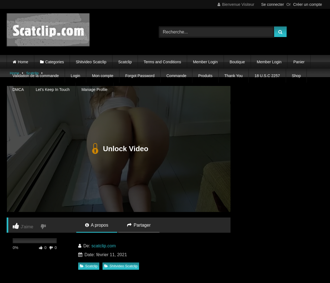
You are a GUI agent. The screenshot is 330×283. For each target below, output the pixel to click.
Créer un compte (307, 4)
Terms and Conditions (162, 62)
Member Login (205, 62)
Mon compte (102, 76)
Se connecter (272, 4)
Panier (298, 62)
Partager (139, 225)
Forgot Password (139, 76)
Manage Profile (95, 89)
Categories (54, 62)
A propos (96, 225)
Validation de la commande (35, 76)
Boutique (237, 62)
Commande (176, 76)
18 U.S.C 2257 (267, 76)
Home (23, 62)
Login (75, 76)
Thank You (233, 76)
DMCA (18, 89)
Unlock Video (118, 149)
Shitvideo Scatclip (91, 62)
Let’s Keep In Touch (52, 89)
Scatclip (125, 62)
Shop (296, 76)
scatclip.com (103, 245)
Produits (205, 76)
